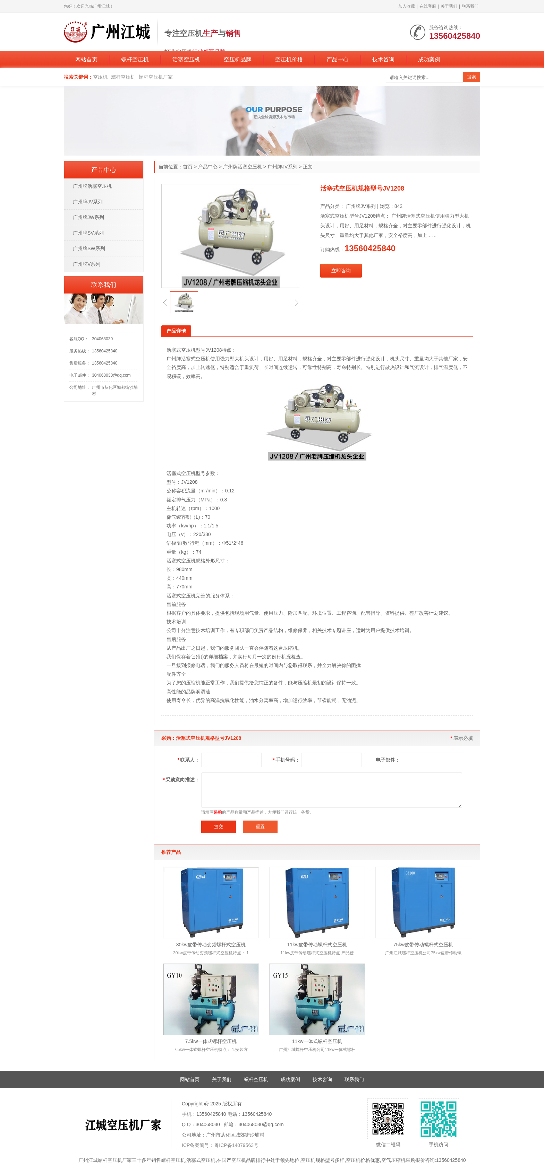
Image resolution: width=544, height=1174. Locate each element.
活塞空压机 (186, 59)
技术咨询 (383, 59)
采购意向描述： (181, 779)
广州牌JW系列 (88, 217)
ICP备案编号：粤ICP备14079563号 (220, 1145)
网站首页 (86, 59)
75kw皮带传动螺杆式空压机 (423, 944)
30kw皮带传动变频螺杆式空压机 (211, 944)
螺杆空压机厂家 (156, 77)
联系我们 (470, 6)
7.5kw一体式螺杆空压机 (211, 1041)
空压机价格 (289, 59)
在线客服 (427, 6)
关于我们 (449, 6)
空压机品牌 (238, 59)
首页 (188, 166)
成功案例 (429, 59)
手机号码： (286, 760)
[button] (164, 302)
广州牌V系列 (86, 264)
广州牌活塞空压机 (242, 166)
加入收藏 (406, 6)
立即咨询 (341, 270)
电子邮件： (388, 760)
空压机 (100, 77)
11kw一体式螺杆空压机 (317, 1041)
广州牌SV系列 (88, 233)
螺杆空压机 (135, 59)
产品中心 (337, 59)
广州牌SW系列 (89, 248)
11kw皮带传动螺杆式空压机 (317, 944)
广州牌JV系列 (282, 166)
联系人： (188, 760)
